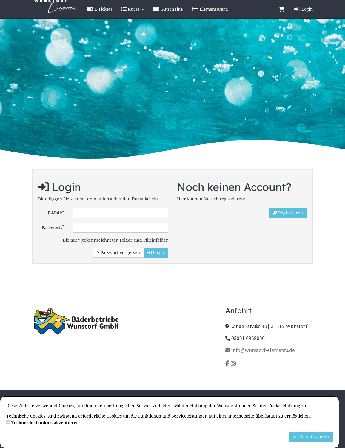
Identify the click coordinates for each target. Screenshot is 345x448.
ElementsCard (224, 15)
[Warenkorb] (281, 14)
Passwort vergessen (118, 252)
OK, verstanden (311, 436)
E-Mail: (56, 213)
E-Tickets (114, 15)
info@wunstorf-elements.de (260, 350)
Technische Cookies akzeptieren (45, 422)
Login (303, 15)
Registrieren (288, 213)
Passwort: (52, 227)
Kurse (146, 15)
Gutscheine (182, 15)
